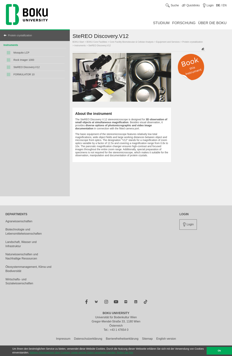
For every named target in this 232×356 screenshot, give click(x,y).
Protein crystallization (20, 35)
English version (166, 338)
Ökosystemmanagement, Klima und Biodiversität (28, 269)
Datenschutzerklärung (88, 338)
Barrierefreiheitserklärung (122, 338)
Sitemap (147, 338)
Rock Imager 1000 (23, 59)
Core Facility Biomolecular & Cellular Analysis (132, 42)
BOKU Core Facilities (97, 42)
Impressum (63, 338)
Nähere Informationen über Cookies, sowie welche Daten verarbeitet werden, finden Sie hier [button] (81, 352)
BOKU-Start (78, 42)
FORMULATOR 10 (23, 74)
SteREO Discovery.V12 (26, 67)
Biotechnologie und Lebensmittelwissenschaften (23, 231)
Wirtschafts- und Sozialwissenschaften (19, 281)
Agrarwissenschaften (18, 221)
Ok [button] (219, 350)
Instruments (10, 45)
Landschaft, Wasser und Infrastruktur (21, 244)
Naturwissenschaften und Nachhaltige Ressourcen (21, 256)
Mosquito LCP (21, 52)
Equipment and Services (168, 42)
